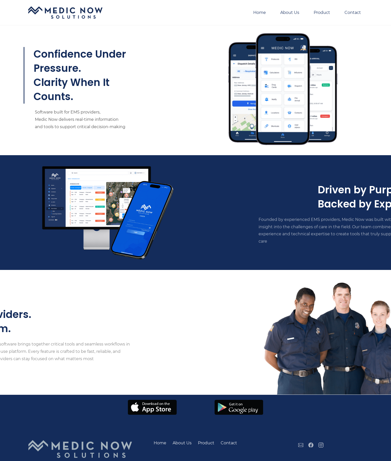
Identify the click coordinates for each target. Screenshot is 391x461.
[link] (152, 403)
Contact (229, 443)
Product (206, 443)
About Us (182, 443)
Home (160, 443)
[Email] (301, 448)
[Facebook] (311, 448)
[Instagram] (321, 448)
